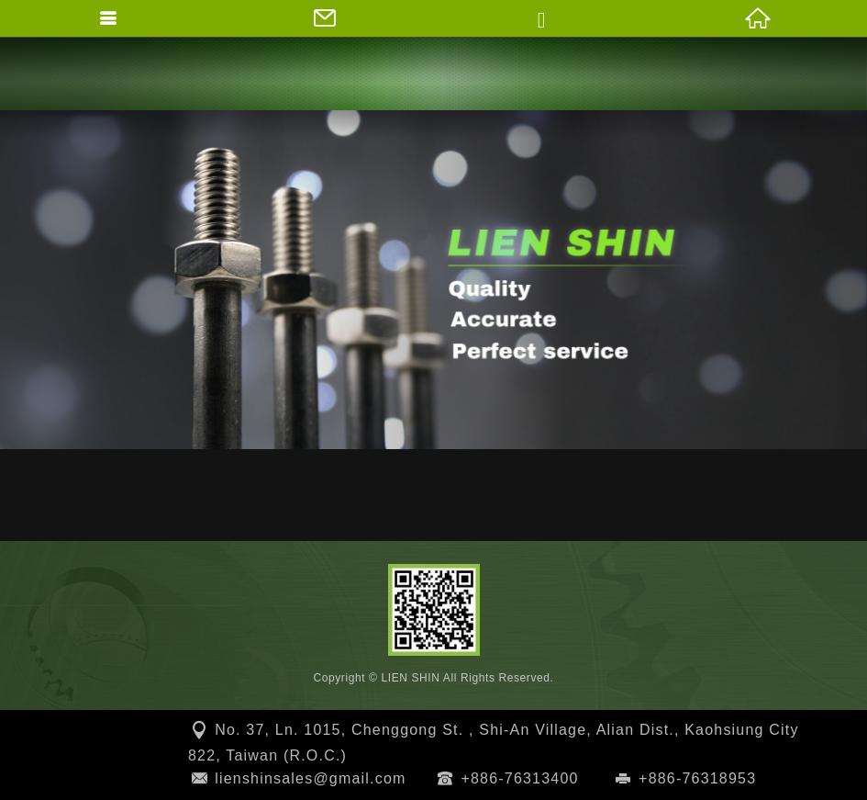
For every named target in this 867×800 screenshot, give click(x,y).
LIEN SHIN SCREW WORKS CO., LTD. (434, 73)
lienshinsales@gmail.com (310, 778)
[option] (433, 279)
